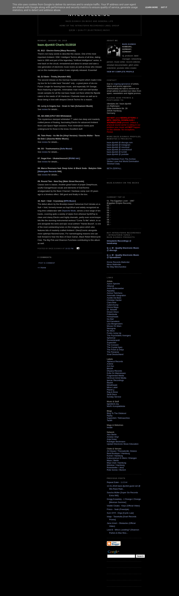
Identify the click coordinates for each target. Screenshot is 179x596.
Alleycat (110, 286)
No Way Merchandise (116, 267)
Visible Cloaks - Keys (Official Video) (123, 506)
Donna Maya (112, 307)
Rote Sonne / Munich (116, 470)
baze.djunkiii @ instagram (118, 145)
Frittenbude (112, 314)
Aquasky (111, 291)
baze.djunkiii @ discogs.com (120, 142)
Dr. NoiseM (112, 309)
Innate (109, 427)
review (45, 109)
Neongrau (111, 328)
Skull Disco (112, 394)
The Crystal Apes (114, 347)
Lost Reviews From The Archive (121, 159)
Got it (164, 7)
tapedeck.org (113, 404)
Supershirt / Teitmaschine (118, 418)
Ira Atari (110, 319)
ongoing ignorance (121, 84)
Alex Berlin (112, 434)
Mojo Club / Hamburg (116, 463)
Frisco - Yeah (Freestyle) (118, 509)
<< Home (42, 267)
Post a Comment (47, 263)
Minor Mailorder (114, 264)
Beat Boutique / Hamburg (118, 453)
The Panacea (113, 352)
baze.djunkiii (129, 44)
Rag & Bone (112, 392)
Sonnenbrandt (113, 340)
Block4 (110, 368)
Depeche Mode (69, 211)
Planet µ (110, 390)
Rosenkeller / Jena (115, 467)
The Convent (112, 345)
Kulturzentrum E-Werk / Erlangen (122, 458)
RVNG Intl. (74, 158)
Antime (110, 364)
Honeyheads (112, 316)
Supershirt (111, 342)
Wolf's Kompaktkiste (116, 406)
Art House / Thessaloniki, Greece (122, 451)
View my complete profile (120, 72)
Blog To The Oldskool (116, 413)
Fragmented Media (115, 375)
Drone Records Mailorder (118, 262)
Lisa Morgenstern (115, 324)
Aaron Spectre (113, 283)
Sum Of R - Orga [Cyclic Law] (120, 513)
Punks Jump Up (114, 333)
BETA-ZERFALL (114, 168)
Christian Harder (114, 300)
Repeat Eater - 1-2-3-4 (117, 482)
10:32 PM (69, 248)
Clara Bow (111, 302)
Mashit (110, 382)
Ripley (109, 415)
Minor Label (112, 387)
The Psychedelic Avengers (119, 335)
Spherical (111, 338)
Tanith (109, 420)
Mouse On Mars (114, 326)
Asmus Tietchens (114, 293)
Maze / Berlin (113, 460)
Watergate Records (47, 171)
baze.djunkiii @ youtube (118, 154)
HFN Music (69, 201)
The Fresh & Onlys (115, 349)
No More (111, 331)
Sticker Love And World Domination (123, 161)
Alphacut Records (115, 361)
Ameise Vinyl (113, 437)
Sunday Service (114, 397)
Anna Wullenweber (115, 288)
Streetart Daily (113, 164)
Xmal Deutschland (115, 354)
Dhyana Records (114, 371)
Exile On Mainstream (116, 373)
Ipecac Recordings (115, 380)
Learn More (151, 7)
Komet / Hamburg (115, 456)
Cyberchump (112, 305)
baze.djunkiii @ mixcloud (118, 147)
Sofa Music (66, 148)
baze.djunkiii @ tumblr (117, 152)
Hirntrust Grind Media (116, 378)
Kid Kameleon (113, 321)
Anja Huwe (112, 439)
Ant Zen (110, 366)
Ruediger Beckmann (116, 441)
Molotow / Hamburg (116, 465)
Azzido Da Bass (114, 298)
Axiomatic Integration (116, 295)
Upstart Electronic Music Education (123, 444)
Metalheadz (112, 385)
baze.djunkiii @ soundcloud (119, 149)
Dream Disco (113, 312)
